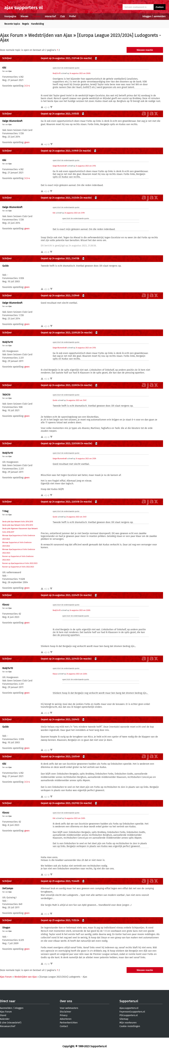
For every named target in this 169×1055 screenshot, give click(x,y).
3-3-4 (27, 85)
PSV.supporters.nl (128, 1015)
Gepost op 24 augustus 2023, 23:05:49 (60, 756)
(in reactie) (86, 58)
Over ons (66, 1001)
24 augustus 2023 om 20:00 (80, 73)
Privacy (63, 1015)
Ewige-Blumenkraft (12, 121)
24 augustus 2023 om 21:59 (86, 459)
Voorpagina (10, 16)
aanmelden (160, 16)
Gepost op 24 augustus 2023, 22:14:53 (60, 658)
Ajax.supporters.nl (128, 1008)
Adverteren (65, 1019)
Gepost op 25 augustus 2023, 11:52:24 (60, 920)
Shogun (6, 927)
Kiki (4, 67)
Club (62, 16)
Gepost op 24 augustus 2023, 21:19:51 (60, 150)
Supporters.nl (128, 1001)
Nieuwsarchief (7, 1026)
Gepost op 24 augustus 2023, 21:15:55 (60, 113)
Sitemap (123, 1019)
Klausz (5, 604)
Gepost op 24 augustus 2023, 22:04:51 (60, 595)
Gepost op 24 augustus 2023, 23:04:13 (60, 719)
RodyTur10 (57, 73)
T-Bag (5, 511)
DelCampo (7, 888)
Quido (5, 265)
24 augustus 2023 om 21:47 (76, 400)
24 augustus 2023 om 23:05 (74, 818)
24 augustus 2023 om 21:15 (86, 166)
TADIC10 (6, 394)
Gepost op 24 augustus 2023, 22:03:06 (60, 443)
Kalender (4, 1019)
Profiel (72, 16)
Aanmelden (6, 1008)
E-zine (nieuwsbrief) (10, 1022)
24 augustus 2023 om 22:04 (76, 674)
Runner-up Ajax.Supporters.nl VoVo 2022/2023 (19, 563)
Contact (64, 1026)
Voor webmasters (69, 1008)
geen (26, 142)
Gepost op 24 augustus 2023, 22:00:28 (60, 332)
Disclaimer (65, 1011)
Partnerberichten (69, 1022)
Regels (25, 24)
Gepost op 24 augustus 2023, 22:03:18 (60, 501)
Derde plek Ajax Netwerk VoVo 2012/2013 (17, 525)
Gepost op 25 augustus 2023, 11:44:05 (60, 881)
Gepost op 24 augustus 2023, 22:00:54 (60, 385)
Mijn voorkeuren (128, 1022)
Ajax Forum (11, 35)
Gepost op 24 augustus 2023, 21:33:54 (60, 197)
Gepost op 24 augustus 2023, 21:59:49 (60, 295)
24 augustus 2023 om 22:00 (80, 610)
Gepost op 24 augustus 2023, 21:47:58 (60, 258)
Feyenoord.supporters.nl (132, 1011)
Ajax (10, 71)
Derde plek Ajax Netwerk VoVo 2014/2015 (17, 522)
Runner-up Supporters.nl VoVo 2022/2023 (18, 567)
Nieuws (24, 16)
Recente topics (12, 24)
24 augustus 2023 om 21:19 (74, 213)
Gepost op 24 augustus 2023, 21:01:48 (60, 58)
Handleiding (37, 24)
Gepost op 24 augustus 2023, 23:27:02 (60, 803)
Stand (3, 1015)
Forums (36, 16)
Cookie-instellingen (129, 1026)
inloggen (146, 16)
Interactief (50, 16)
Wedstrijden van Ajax (50, 35)
